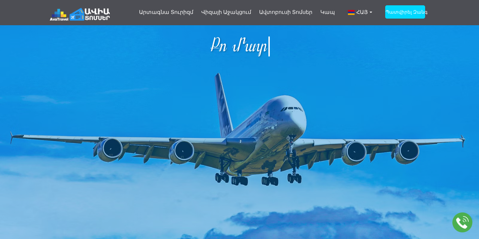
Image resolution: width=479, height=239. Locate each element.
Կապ (327, 12)
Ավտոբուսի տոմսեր (285, 12)
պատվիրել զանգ (405, 12)
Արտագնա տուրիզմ (166, 12)
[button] (360, 15)
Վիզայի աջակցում (226, 12)
